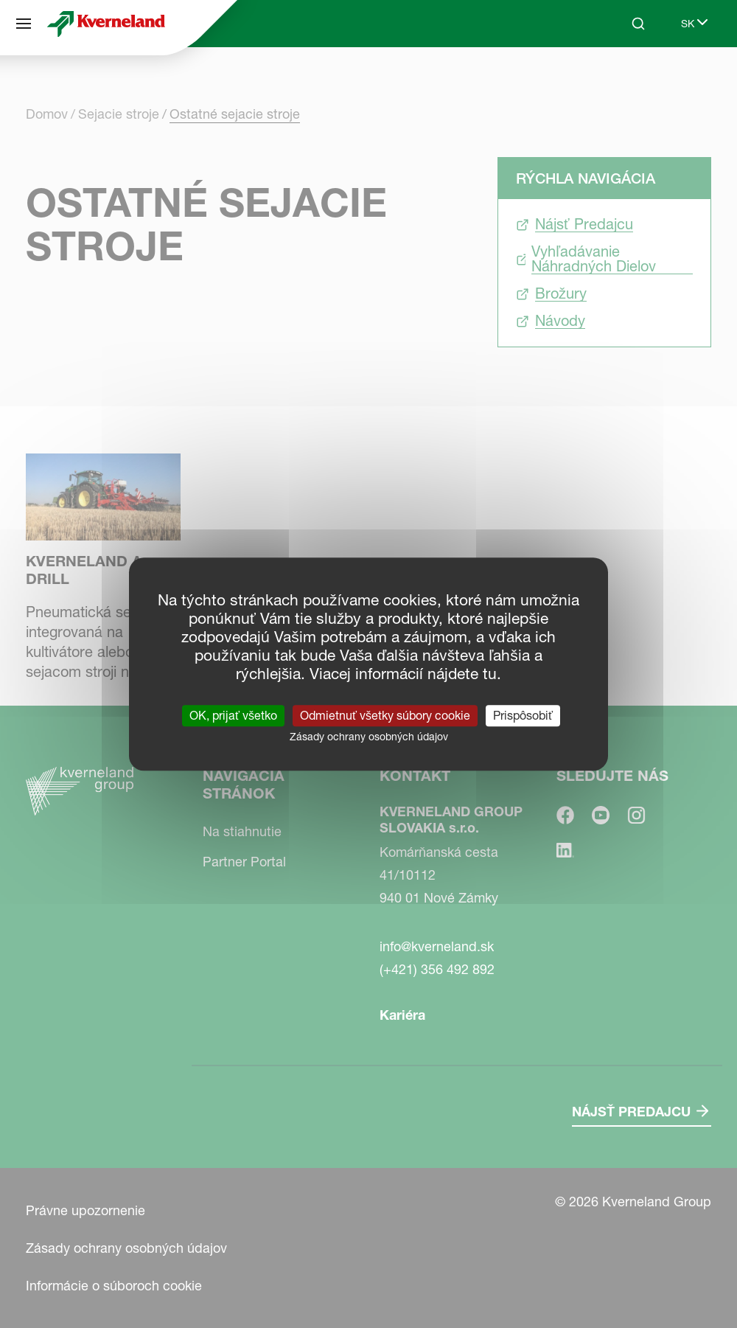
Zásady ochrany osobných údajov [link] (369, 736)
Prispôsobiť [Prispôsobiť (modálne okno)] (523, 715)
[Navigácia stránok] (23, 23)
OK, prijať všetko (233, 715)
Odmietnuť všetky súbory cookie (385, 715)
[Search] (638, 23)
